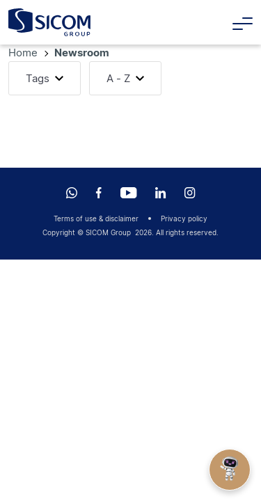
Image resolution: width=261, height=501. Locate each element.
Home (24, 52)
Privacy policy (184, 218)
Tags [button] (37, 78)
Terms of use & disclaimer (96, 218)
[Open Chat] (230, 470)
